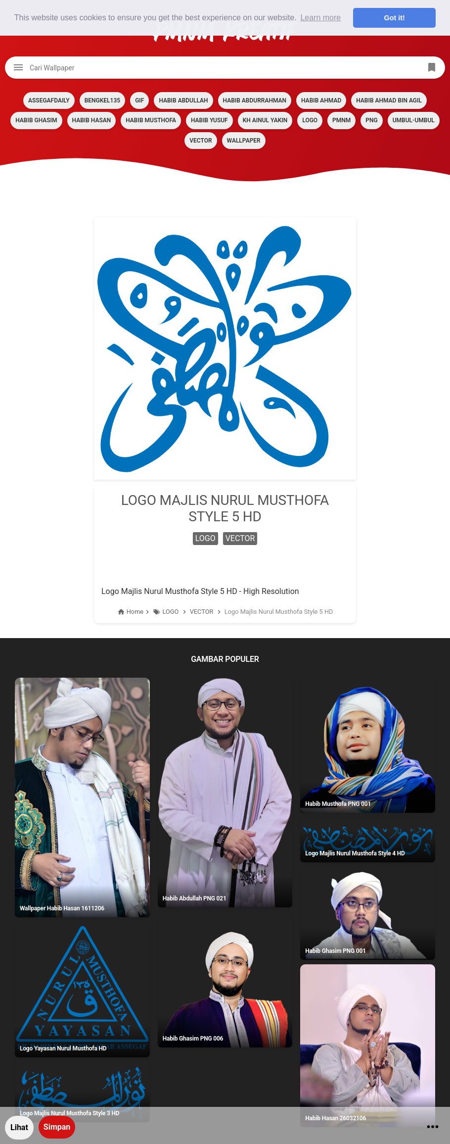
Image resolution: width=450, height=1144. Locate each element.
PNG (371, 120)
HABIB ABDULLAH (183, 100)
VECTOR (200, 140)
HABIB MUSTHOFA (151, 120)
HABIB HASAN (91, 120)
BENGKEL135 (102, 100)
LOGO (309, 120)
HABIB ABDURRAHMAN (254, 100)
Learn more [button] (320, 17)
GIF (139, 100)
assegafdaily (49, 100)
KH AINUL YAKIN (265, 120)
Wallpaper (244, 140)
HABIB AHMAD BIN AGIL (389, 100)
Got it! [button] (394, 18)
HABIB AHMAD (321, 100)
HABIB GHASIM (36, 120)
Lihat (19, 1127)
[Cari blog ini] (225, 67)
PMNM (341, 120)
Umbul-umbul (414, 120)
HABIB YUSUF (209, 120)
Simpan (57, 1127)
